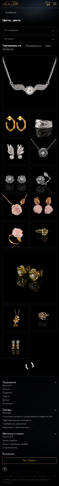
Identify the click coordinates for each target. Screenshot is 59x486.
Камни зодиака (10, 440)
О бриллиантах (10, 448)
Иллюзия (7, 413)
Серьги (6, 396)
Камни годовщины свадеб (15, 444)
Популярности (33, 46)
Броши (6, 400)
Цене (48, 46)
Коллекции (11, 12)
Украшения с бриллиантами (16, 427)
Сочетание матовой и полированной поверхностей (27, 417)
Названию (8, 49)
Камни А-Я (8, 437)
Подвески (7, 393)
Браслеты (7, 385)
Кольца (6, 389)
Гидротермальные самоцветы (17, 420)
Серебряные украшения (14, 424)
